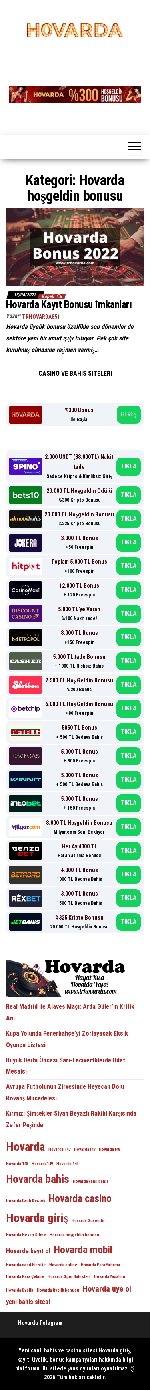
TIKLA (128, 466)
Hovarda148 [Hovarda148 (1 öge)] (109, 1149)
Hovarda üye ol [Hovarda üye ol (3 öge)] (107, 1289)
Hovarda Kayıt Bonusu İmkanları (70, 304)
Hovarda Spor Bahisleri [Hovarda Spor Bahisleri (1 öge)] (69, 1276)
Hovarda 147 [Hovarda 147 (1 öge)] (59, 1149)
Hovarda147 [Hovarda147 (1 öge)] (84, 1149)
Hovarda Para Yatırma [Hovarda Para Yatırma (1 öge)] (100, 1265)
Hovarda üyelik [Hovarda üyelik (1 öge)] (19, 1290)
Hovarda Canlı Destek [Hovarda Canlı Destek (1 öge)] (25, 1200)
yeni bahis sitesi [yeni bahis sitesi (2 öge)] (28, 1302)
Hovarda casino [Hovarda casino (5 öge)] (80, 1198)
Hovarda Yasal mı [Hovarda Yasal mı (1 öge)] (109, 1276)
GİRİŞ (129, 414)
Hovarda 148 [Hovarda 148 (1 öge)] (17, 1163)
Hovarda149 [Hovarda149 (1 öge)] (42, 1163)
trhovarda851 (41, 317)
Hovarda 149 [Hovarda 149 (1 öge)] (67, 1163)
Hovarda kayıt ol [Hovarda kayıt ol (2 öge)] (28, 1251)
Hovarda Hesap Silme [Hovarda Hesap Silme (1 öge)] (26, 1235)
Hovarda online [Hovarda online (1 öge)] (63, 1265)
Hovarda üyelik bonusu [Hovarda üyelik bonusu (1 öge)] (58, 1290)
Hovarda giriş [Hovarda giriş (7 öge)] (37, 1218)
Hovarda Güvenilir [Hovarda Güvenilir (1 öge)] (88, 1220)
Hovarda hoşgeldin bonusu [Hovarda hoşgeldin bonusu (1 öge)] (74, 1235)
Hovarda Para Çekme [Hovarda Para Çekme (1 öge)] (25, 1276)
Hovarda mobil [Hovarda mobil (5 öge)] (83, 1250)
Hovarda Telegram (40, 1323)
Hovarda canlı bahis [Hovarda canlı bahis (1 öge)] (91, 1181)
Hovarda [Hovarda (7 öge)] (25, 1147)
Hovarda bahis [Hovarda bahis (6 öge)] (37, 1179)
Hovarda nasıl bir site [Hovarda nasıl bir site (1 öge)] (26, 1265)
